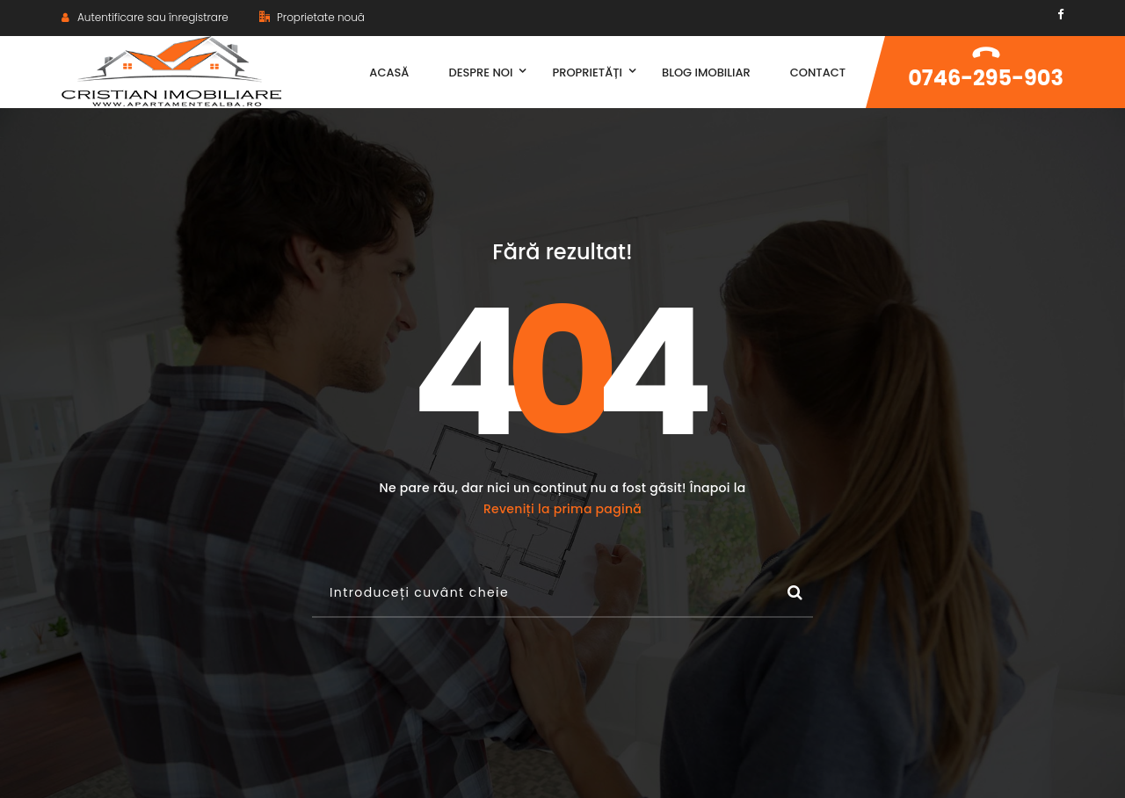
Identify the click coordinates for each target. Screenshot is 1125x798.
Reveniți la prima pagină (562, 509)
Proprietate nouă (312, 17)
